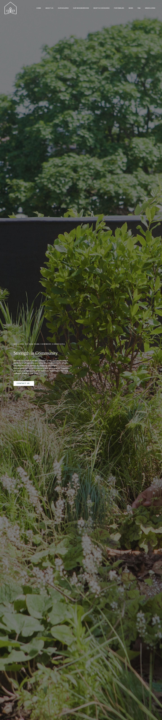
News (128, 8)
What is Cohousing (97, 8)
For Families (116, 8)
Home (31, 8)
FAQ (137, 8)
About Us (43, 8)
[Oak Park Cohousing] (10, 8)
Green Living (149, 8)
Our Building (57, 8)
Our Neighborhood (76, 8)
